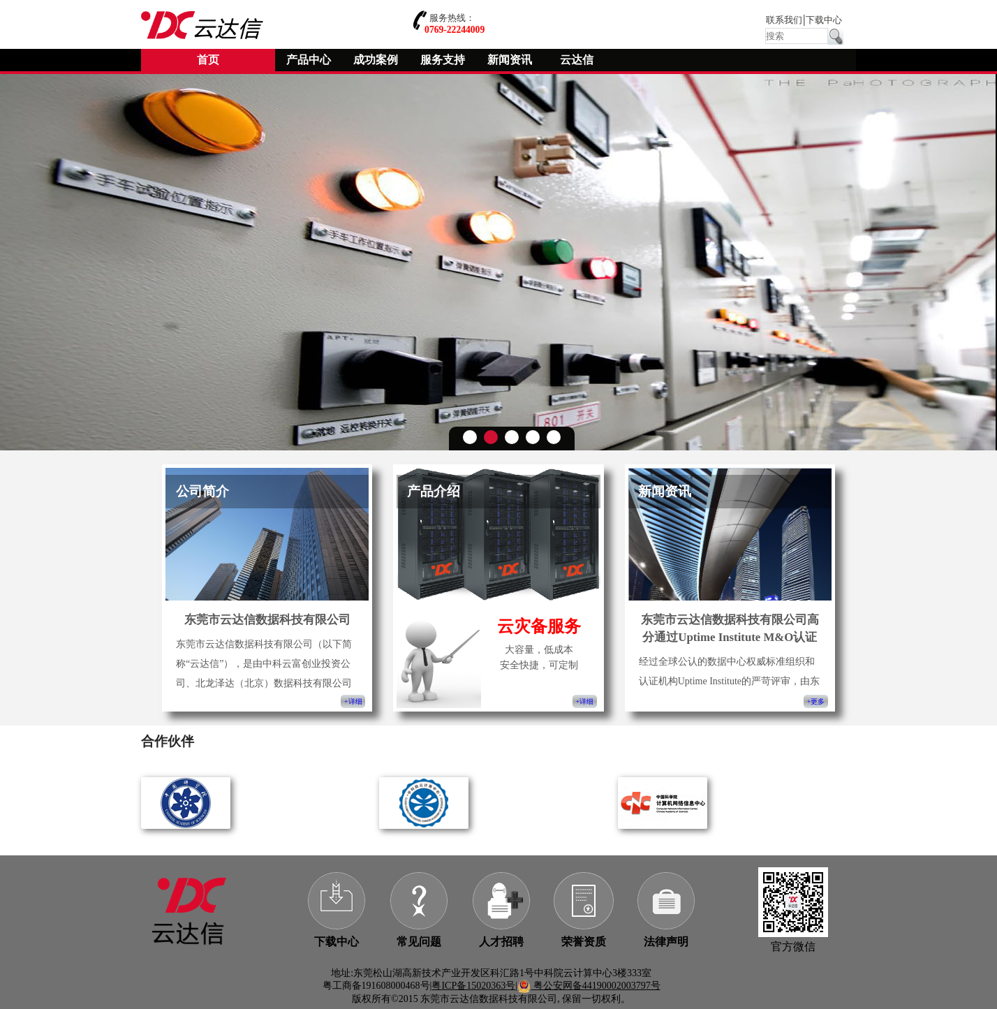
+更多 (816, 701)
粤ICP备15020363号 (473, 985)
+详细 (353, 701)
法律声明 (666, 942)
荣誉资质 (583, 942)
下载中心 (824, 20)
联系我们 (784, 20)
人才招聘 (501, 942)
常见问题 (419, 942)
